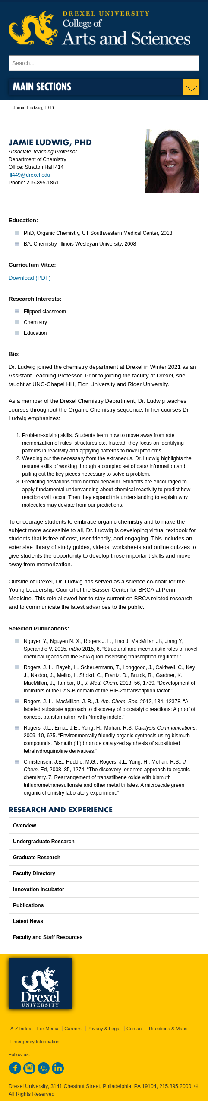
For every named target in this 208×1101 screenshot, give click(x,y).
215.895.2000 (175, 1086)
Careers (72, 1028)
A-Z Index (20, 1028)
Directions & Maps (168, 1028)
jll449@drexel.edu (29, 175)
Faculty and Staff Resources (47, 937)
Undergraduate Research (44, 842)
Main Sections (42, 86)
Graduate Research (36, 858)
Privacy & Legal (104, 1028)
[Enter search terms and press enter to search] (104, 63)
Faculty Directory (34, 873)
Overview (24, 826)
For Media (48, 1028)
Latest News (28, 921)
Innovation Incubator (38, 889)
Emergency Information (35, 1041)
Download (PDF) (29, 277)
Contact (134, 1028)
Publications (28, 905)
